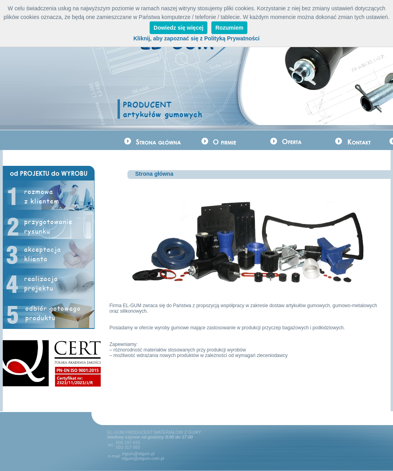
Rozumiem (229, 28)
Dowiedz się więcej (178, 28)
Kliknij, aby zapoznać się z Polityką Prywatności (196, 38)
